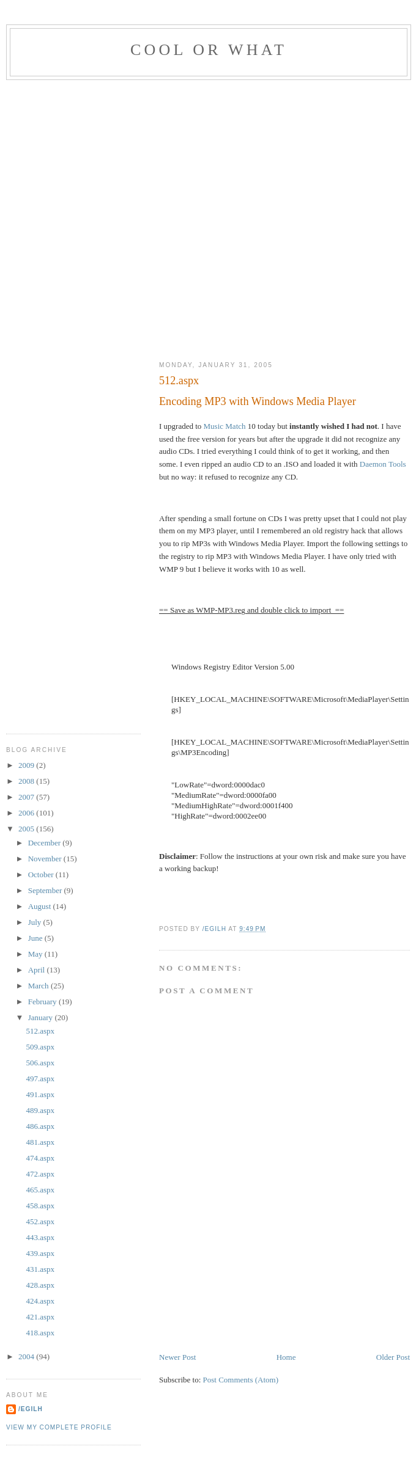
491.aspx (40, 1094)
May (36, 953)
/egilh (30, 1409)
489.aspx (40, 1110)
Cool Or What (208, 50)
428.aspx (40, 1285)
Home (286, 1357)
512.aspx (40, 1030)
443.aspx (40, 1237)
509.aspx (40, 1046)
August (40, 906)
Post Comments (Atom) (241, 1379)
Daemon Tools (383, 464)
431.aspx (40, 1269)
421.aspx (40, 1316)
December (45, 842)
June (36, 938)
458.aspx (40, 1205)
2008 (27, 781)
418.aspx (40, 1332)
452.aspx (40, 1221)
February (43, 1001)
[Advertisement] (132, 217)
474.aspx (40, 1158)
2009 (27, 765)
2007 (27, 796)
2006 (27, 812)
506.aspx (40, 1062)
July (35, 922)
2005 (27, 828)
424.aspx (40, 1300)
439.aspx (40, 1253)
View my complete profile (59, 1427)
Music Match (225, 426)
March (39, 985)
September (46, 890)
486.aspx (40, 1126)
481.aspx (40, 1142)
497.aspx (40, 1078)
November (46, 858)
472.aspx (40, 1173)
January (41, 1017)
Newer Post (177, 1357)
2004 (27, 1356)
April (37, 969)
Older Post (393, 1357)
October (42, 874)
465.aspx (40, 1189)
